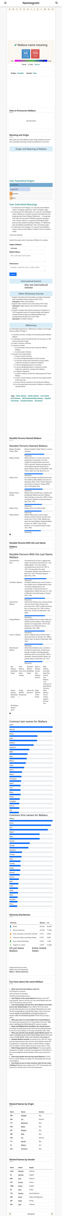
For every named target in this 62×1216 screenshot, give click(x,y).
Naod (20, 1201)
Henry (11, 904)
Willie (11, 895)
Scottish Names (26, 401)
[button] (5, 3)
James (11, 823)
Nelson (11, 774)
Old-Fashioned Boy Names (32, 398)
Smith (11, 725)
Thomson (24, 1149)
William (11, 818)
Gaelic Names (33, 396)
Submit (13, 274)
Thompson (13, 779)
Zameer (20, 1193)
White (11, 792)
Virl (22, 1138)
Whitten (23, 1130)
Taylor (11, 765)
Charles (11, 841)
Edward (11, 877)
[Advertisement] (31, 25)
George (11, 845)
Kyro (19, 1179)
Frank (11, 886)
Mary (11, 836)
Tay (22, 1119)
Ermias (20, 1182)
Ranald (23, 1141)
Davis (11, 756)
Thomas (12, 854)
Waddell (23, 1116)
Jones (11, 738)
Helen (11, 859)
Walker (11, 797)
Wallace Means (14, 252)
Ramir (20, 1197)
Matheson (24, 1123)
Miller (11, 752)
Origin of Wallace (15, 245)
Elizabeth (12, 899)
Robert (11, 832)
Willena (23, 1145)
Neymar (21, 1175)
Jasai (19, 1204)
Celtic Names (21, 396)
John (10, 827)
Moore (11, 770)
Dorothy (12, 863)
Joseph (11, 868)
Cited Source (13, 264)
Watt (22, 1134)
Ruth (11, 881)
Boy (35, 73)
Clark (11, 788)
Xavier (20, 1186)
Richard (11, 872)
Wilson (11, 761)
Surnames (39, 401)
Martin (11, 783)
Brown (11, 734)
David (11, 890)
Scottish (20, 73)
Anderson (12, 747)
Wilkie (23, 1127)
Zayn (19, 1190)
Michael (20, 1171)
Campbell (12, 801)
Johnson (12, 729)
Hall (10, 810)
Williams (12, 743)
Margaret (12, 850)
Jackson (11, 806)
